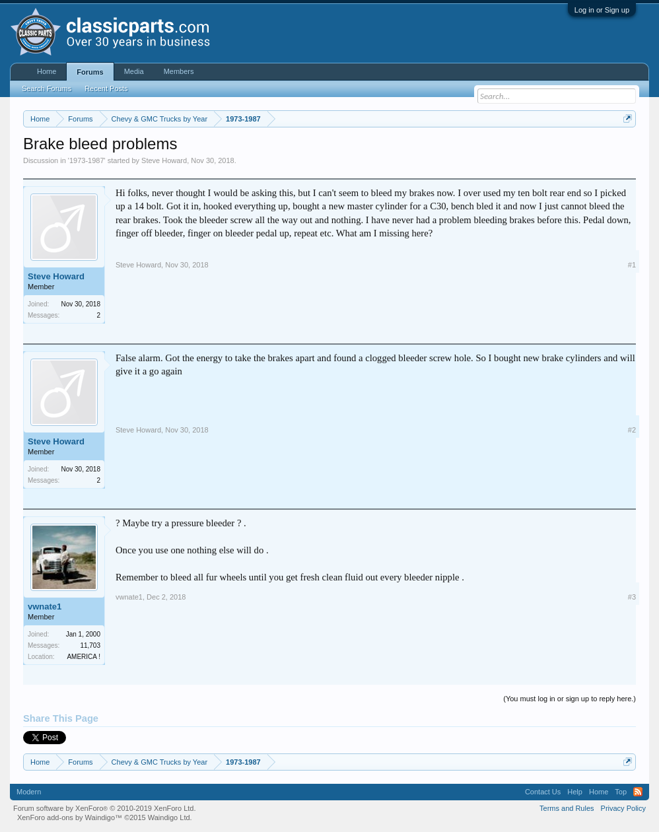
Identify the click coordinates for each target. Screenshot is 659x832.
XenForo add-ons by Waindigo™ (69, 817)
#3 (632, 597)
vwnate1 (44, 606)
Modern (29, 792)
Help (574, 792)
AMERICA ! (83, 656)
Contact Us (543, 792)
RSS (637, 791)
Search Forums (46, 88)
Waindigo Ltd (169, 817)
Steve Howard (164, 160)
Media (134, 71)
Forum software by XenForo (104, 808)
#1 (632, 265)
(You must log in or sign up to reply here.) (569, 699)
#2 (632, 430)
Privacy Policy (623, 808)
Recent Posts (106, 88)
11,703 (90, 645)
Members (179, 71)
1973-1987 (86, 160)
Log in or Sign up (601, 10)
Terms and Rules (566, 808)
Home (46, 71)
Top (621, 792)
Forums (90, 72)
